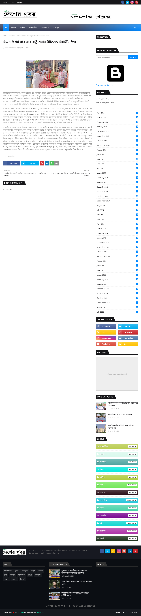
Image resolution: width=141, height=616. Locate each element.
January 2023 (117, 284)
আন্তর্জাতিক (118, 446)
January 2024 (117, 238)
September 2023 (117, 256)
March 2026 (117, 117)
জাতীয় (118, 477)
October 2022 (117, 298)
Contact (20, 2)
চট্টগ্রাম (118, 469)
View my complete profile (105, 103)
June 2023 (117, 270)
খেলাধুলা (118, 462)
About (12, 2)
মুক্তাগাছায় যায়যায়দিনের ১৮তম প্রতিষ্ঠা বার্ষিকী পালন (75, 594)
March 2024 (117, 228)
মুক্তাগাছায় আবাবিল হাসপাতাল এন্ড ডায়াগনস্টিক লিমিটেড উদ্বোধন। (74, 571)
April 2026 (117, 113)
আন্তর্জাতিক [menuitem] (33, 27)
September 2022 (117, 302)
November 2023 (117, 247)
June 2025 (117, 159)
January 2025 (117, 182)
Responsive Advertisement (117, 374)
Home (5, 2)
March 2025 (117, 173)
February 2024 (117, 233)
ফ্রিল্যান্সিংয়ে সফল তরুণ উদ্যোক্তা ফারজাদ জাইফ (76, 582)
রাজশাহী (118, 515)
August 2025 (117, 150)
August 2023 (117, 261)
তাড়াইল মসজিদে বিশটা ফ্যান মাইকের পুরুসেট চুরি (121, 426)
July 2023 (117, 265)
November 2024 (117, 191)
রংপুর (118, 508)
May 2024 (117, 219)
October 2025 (117, 140)
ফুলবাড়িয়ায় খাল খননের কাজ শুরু (120, 414)
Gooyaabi (40, 612)
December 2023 (117, 242)
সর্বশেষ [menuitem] (13, 27)
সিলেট (118, 538)
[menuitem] (6, 27)
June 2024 (117, 214)
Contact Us (134, 612)
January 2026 (117, 127)
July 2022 (117, 312)
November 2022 (117, 293)
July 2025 (117, 154)
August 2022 (117, 307)
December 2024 (117, 187)
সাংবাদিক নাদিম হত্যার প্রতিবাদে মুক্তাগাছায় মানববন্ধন (123, 404)
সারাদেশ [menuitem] (44, 27)
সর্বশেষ (118, 523)
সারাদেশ (118, 531)
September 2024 (117, 201)
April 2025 (117, 168)
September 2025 (117, 145)
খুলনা (118, 454)
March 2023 (117, 275)
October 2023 (117, 252)
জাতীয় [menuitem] (22, 27)
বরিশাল (118, 492)
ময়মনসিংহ (12, 36)
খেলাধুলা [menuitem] (56, 27)
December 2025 (117, 131)
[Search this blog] (112, 57)
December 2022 (117, 289)
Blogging (20, 612)
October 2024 (117, 196)
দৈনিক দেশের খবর (10, 48)
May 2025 (117, 164)
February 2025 (117, 177)
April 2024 (117, 224)
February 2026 (117, 122)
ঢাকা (118, 485)
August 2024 (117, 205)
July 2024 (117, 210)
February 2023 (117, 279)
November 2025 (117, 136)
